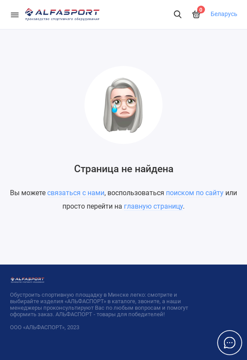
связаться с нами (75, 193)
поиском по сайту (195, 193)
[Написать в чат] (229, 342)
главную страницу (153, 206)
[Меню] (14, 14)
